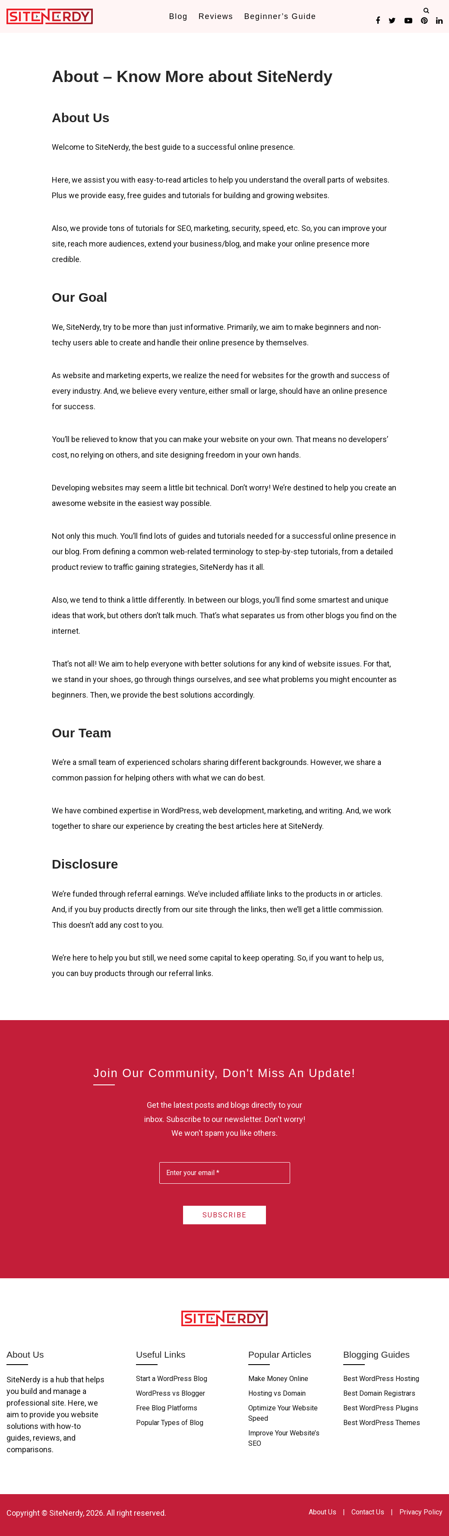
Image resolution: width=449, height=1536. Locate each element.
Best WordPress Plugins (380, 1408)
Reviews (216, 16)
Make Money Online (278, 1379)
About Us (322, 1512)
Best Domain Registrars (379, 1393)
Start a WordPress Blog (171, 1379)
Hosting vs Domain (277, 1393)
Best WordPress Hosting (381, 1379)
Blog (178, 16)
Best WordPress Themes (381, 1423)
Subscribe (224, 1215)
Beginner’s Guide (280, 16)
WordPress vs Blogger (170, 1393)
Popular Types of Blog (169, 1423)
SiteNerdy (66, 1512)
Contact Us (367, 1512)
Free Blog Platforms (166, 1408)
